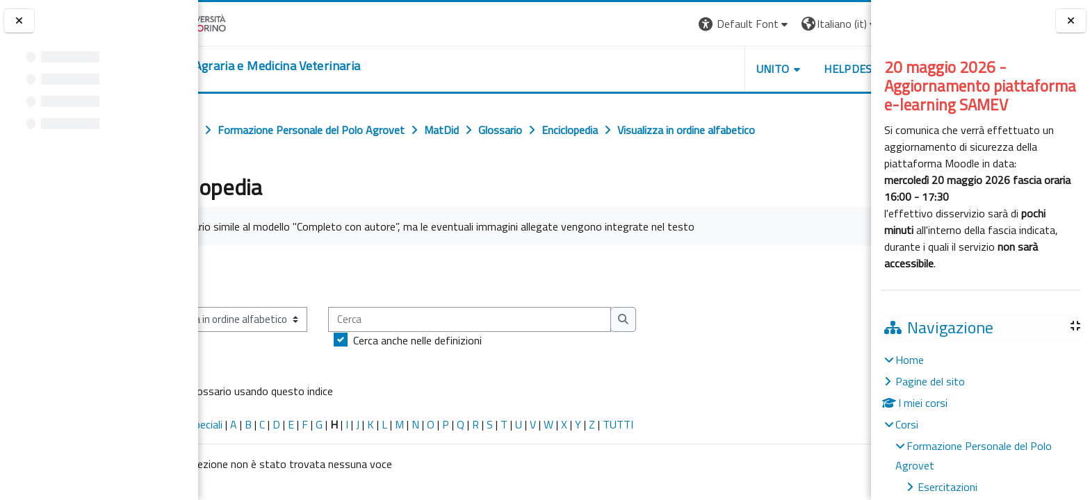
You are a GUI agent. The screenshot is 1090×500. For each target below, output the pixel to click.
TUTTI (676, 424)
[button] (680, 24)
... (850, 275)
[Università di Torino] (241, 22)
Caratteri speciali (242, 424)
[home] (309, 66)
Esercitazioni (947, 486)
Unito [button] (708, 68)
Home (909, 359)
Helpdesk (787, 68)
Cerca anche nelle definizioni (476, 340)
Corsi (906, 424)
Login (847, 23)
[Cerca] (528, 320)
